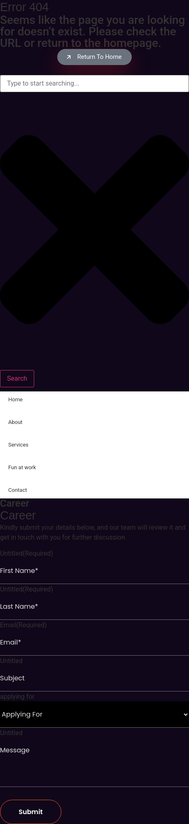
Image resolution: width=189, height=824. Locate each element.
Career (14, 503)
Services (18, 445)
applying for (17, 697)
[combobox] (94, 83)
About (15, 422)
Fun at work (22, 467)
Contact (17, 490)
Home (15, 399)
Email (23, 625)
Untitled (26, 553)
